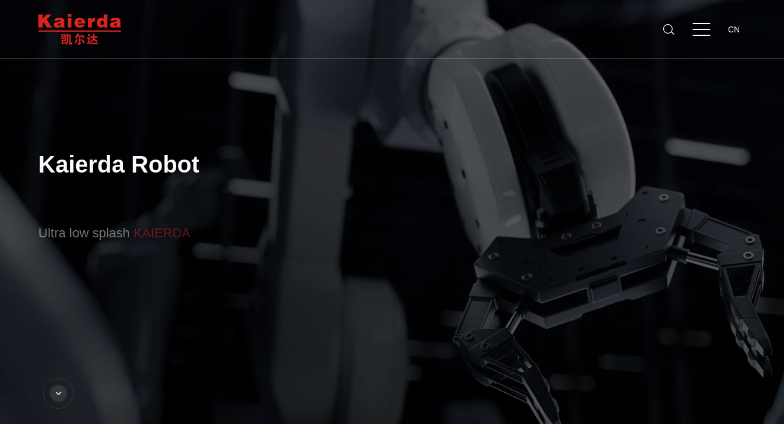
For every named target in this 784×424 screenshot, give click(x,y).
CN (734, 29)
